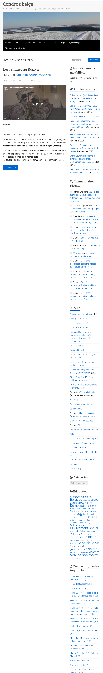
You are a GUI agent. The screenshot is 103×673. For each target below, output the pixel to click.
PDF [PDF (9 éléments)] (81, 537)
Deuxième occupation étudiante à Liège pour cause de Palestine (83, 264)
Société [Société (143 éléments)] (91, 549)
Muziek (42, 42)
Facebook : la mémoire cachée (84, 429)
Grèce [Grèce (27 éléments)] (73, 520)
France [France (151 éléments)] (85, 517)
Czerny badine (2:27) (79, 665)
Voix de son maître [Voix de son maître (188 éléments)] (84, 555)
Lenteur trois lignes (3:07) (81, 626)
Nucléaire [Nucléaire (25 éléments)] (91, 531)
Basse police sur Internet (81, 404)
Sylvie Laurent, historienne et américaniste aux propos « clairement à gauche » (82, 159)
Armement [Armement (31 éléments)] (86, 497)
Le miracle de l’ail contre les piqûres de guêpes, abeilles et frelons (83, 230)
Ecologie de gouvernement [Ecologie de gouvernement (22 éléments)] (82, 509)
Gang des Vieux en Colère (81, 314)
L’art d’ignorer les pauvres (81, 421)
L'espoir (82, 425)
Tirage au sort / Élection (16, 48)
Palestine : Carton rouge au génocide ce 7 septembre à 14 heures (84, 148)
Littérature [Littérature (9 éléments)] (83, 523)
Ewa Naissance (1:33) (80, 660)
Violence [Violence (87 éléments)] (94, 552)
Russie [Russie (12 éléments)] (81, 540)
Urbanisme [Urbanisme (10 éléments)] (84, 552)
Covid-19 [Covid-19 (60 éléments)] (86, 502)
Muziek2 (53, 42)
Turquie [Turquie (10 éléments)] (72, 552)
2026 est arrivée (77, 116)
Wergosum (78, 253)
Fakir (72, 434)
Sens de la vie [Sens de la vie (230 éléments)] (89, 543)
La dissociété (76, 409)
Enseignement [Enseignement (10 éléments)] (84, 511)
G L (7, 75)
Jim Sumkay (75, 468)
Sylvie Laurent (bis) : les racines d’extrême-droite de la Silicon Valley (84, 98)
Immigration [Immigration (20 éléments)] (81, 520)
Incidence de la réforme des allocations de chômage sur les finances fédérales (84, 124)
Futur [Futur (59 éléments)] (94, 517)
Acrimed (74, 400)
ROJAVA (41, 75)
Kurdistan (33, 75)
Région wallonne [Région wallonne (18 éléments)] (91, 540)
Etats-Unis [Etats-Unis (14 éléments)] (74, 514)
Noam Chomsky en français (82, 459)
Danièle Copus (76, 345)
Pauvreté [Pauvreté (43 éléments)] (75, 537)
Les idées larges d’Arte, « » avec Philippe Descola (85, 109)
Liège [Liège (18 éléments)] (89, 523)
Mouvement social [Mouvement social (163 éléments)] (84, 528)
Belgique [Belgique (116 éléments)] (76, 499)
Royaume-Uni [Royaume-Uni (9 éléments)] (74, 540)
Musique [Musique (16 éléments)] (73, 532)
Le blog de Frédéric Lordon (82, 443)
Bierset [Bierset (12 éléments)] (85, 500)
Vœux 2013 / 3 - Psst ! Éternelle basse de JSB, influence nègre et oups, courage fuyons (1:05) (85, 611)
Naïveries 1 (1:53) (78, 588)
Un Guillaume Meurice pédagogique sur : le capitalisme (84, 208)
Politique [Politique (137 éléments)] (89, 537)
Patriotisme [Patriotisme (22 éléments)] (86, 534)
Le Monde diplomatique (80, 447)
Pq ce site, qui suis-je (70, 42)
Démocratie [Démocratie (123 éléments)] (78, 506)
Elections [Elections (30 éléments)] (74, 511)
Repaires (95, 438)
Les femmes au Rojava (21, 69)
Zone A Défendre (88, 392)
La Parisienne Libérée (79, 323)
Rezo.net (74, 464)
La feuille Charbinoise (79, 327)
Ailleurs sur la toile (13, 42)
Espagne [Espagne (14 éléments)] (93, 511)
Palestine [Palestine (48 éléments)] (75, 534)
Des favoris (30, 42)
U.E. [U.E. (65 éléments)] (77, 552)
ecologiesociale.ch (78, 318)
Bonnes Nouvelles (78, 350)
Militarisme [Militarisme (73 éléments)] (77, 525)
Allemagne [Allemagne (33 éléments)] (75, 496)
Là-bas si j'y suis (77, 438)
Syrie (48, 75)
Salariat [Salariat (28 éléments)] (73, 543)
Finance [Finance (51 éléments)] (74, 517)
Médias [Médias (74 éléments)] (81, 531)
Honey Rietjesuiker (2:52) (81, 584)
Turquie (23, 81)
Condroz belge (18, 4)
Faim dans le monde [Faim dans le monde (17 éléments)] (86, 514)
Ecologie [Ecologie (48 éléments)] (91, 505)
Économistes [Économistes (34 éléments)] (76, 558)
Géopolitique (22, 75)
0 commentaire (37, 81)
